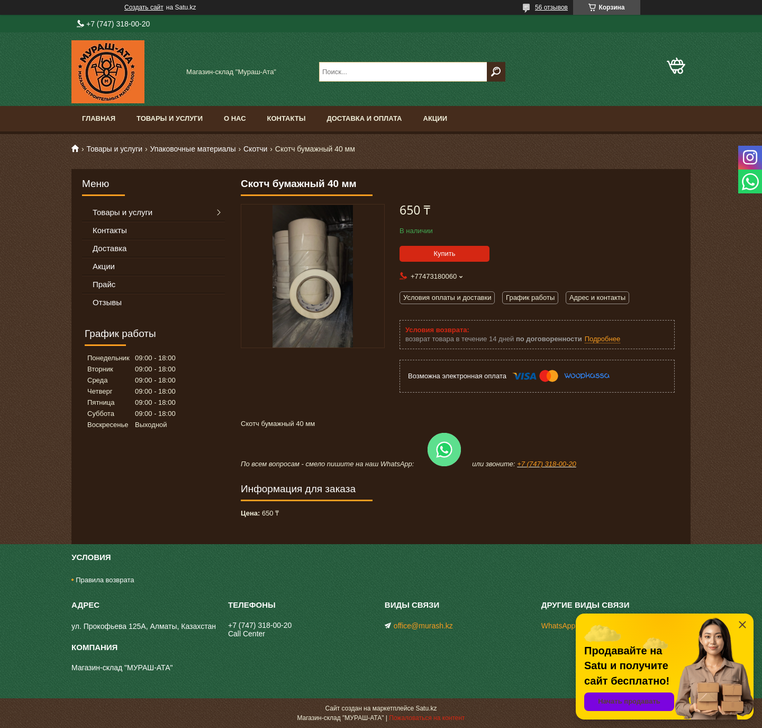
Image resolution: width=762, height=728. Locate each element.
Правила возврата (105, 580)
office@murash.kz (423, 626)
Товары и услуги (170, 118)
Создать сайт (144, 7)
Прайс (104, 284)
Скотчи (255, 149)
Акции (435, 118)
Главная (98, 118)
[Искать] (496, 72)
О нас (235, 118)
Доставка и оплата (364, 118)
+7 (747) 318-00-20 (546, 464)
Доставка (109, 248)
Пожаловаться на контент (427, 718)
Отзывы (107, 302)
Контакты (286, 118)
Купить (444, 254)
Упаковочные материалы (193, 149)
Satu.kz (426, 708)
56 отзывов (551, 7)
